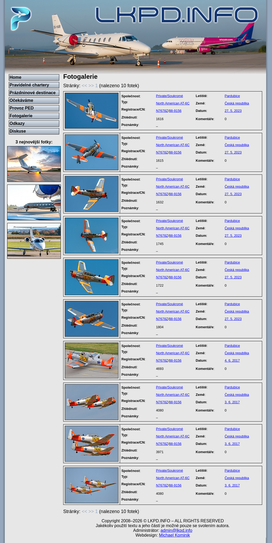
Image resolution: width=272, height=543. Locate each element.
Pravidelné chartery (29, 85)
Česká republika (237, 103)
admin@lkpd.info (176, 530)
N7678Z (162, 111)
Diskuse (18, 131)
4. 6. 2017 (232, 360)
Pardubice (232, 96)
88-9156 (175, 111)
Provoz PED (22, 108)
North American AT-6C (172, 103)
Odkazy (17, 123)
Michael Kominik (174, 535)
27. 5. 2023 (233, 111)
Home (15, 77)
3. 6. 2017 (232, 402)
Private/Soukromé (169, 96)
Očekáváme (21, 100)
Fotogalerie (21, 115)
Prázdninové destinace (33, 92)
